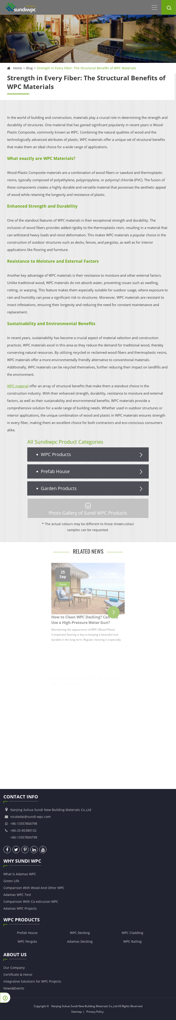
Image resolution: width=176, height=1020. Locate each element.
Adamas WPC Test (17, 894)
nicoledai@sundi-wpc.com (30, 816)
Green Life (11, 881)
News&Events (13, 988)
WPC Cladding (132, 933)
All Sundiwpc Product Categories (65, 441)
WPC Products (93, 454)
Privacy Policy (95, 1012)
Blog (29, 68)
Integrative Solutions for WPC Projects (32, 981)
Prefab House (93, 471)
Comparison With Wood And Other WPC (33, 888)
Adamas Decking (80, 941)
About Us (15, 955)
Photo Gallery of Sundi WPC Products (88, 509)
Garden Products (93, 488)
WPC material (17, 386)
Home (17, 68)
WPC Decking (80, 933)
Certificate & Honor (18, 974)
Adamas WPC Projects (20, 908)
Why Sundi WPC (22, 862)
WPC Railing (132, 941)
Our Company (14, 967)
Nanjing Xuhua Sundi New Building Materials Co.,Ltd (84, 1006)
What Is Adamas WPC (19, 874)
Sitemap (76, 1012)
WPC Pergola (27, 941)
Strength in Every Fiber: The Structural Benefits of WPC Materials (86, 68)
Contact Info (20, 797)
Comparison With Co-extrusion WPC (30, 901)
